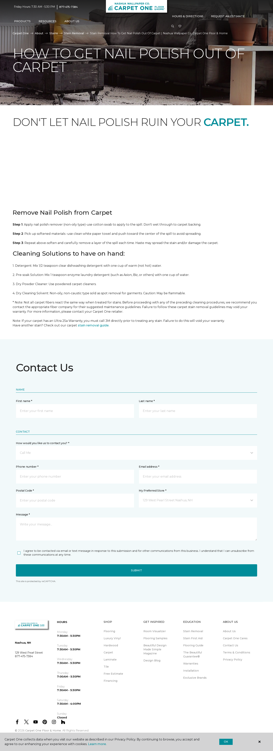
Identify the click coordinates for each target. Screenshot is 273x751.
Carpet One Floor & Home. (43, 730)
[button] (172, 26)
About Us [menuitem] (229, 631)
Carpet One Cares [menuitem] (235, 638)
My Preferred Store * (152, 490)
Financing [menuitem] (110, 681)
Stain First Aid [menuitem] (192, 638)
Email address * (149, 466)
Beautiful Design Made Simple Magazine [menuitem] (155, 649)
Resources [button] (47, 21)
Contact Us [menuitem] (230, 645)
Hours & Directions (187, 16)
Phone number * (27, 466)
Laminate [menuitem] (110, 659)
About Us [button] (71, 21)
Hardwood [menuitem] (111, 645)
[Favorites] (180, 26)
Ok (226, 741)
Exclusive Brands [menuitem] (195, 677)
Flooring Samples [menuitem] (155, 638)
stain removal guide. (93, 325)
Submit (136, 570)
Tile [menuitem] (106, 666)
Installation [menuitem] (191, 670)
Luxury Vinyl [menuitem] (112, 638)
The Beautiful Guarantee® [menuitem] (192, 654)
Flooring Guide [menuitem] (193, 645)
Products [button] (22, 21)
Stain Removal (74, 33)
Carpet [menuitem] (108, 652)
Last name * (147, 401)
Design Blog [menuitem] (151, 660)
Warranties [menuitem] (190, 663)
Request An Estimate (228, 16)
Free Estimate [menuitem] (113, 673)
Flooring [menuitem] (109, 631)
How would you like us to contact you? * (42, 443)
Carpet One (21, 33)
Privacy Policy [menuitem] (232, 659)
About (39, 33)
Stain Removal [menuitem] (193, 631)
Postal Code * (25, 490)
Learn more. (97, 744)
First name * (24, 401)
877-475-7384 (68, 7)
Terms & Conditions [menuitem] (236, 652)
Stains (53, 33)
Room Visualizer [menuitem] (154, 631)
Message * (23, 514)
